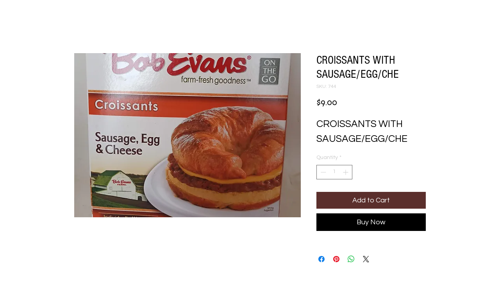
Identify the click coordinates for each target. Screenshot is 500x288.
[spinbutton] (334, 172)
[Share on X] (366, 259)
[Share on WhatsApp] (351, 259)
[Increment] (346, 172)
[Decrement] (322, 172)
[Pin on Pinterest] (336, 259)
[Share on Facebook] (321, 259)
